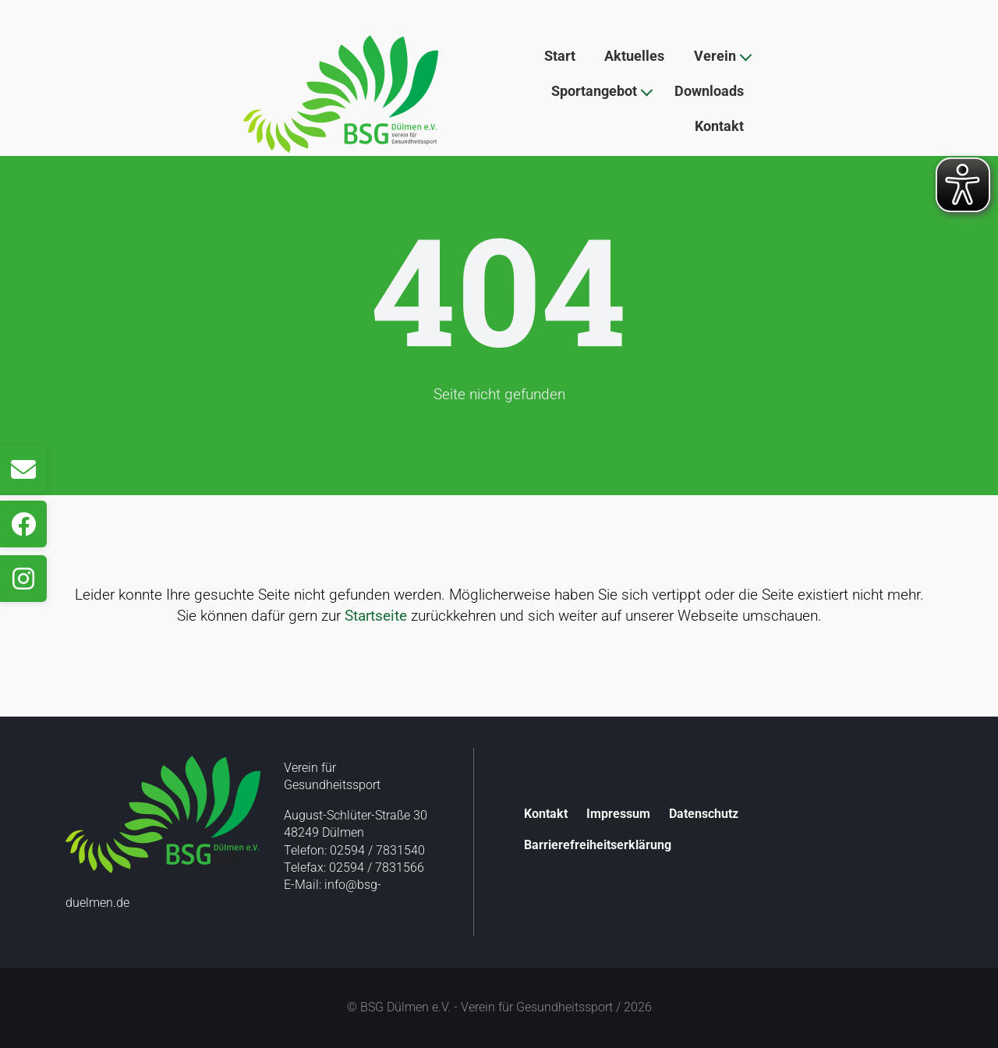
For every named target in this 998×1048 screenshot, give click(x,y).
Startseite (376, 616)
